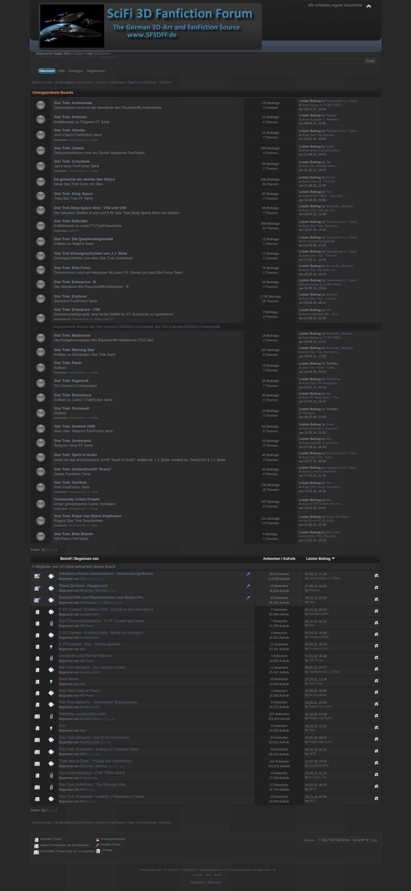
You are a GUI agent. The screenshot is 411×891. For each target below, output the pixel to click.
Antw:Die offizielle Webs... (320, 166)
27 (101, 579)
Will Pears (333, 532)
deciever (332, 294)
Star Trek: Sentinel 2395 (74, 426)
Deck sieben (69, 679)
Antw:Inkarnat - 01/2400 (318, 181)
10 (120, 766)
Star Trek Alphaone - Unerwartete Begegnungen (98, 702)
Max (329, 439)
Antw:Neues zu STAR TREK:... (323, 105)
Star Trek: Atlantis (69, 130)
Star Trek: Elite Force (72, 268)
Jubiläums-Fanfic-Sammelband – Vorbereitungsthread (106, 574)
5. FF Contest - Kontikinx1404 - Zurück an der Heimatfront (106, 610)
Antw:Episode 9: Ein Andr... (321, 443)
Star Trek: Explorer (70, 296)
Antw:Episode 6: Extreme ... (321, 428)
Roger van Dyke (337, 516)
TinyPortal (196, 882)
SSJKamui (333, 379)
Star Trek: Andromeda (73, 103)
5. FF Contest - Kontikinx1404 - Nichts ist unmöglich (101, 633)
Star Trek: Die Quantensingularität (83, 239)
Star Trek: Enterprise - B (75, 282)
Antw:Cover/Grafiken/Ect (319, 471)
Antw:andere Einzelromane (320, 150)
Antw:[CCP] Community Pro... (322, 503)
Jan (328, 162)
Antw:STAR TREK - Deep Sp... (323, 196)
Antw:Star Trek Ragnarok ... (321, 383)
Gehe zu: (309, 840)
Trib (328, 191)
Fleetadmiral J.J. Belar (341, 101)
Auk (62, 726)
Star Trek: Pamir (68, 363)
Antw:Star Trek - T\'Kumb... (320, 255)
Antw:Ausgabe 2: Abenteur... (321, 119)
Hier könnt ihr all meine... (319, 520)
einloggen (78, 53)
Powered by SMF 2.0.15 (155, 869)
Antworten (271, 559)
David (330, 146)
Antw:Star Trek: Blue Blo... (320, 536)
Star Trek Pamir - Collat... (319, 367)
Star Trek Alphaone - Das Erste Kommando (94, 737)
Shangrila (309, 413)
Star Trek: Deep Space (73, 194)
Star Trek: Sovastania (72, 441)
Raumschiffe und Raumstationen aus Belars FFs (101, 597)
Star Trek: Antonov (70, 117)
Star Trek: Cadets (69, 148)
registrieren (102, 53)
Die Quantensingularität (318, 241)
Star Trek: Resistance (72, 395)
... (53, 549)
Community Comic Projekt (77, 499)
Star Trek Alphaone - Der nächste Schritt (91, 667)
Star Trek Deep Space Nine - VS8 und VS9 (90, 208)
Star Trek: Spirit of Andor (75, 455)
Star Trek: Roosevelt (72, 408)
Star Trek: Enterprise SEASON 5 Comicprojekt (121, 326)
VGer (83, 578)
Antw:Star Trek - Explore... (320, 298)
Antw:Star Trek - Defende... (321, 226)
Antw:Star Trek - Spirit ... (319, 457)
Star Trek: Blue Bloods (73, 534)
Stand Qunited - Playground (83, 586)
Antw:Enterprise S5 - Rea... (321, 314)
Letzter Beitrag (320, 559)
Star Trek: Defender (71, 221)
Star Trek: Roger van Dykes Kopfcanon (88, 516)
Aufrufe (289, 559)
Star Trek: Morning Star (74, 350)
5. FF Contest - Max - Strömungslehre (89, 644)
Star (328, 393)
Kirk (328, 310)
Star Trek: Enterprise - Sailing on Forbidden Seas (99, 749)
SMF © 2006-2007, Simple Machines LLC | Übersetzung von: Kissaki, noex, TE (224, 869)
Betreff (66, 559)
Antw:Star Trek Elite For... (319, 270)
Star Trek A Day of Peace (79, 691)
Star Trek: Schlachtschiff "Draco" (83, 469)
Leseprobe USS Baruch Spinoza (85, 656)
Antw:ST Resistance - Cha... (321, 397)
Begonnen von (87, 559)
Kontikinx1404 (90, 614)
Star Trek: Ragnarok (71, 381)
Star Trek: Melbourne (72, 335)
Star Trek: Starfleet (70, 482)
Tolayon (331, 115)
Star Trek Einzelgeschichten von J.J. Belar (90, 253)
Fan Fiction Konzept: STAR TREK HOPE (92, 773)
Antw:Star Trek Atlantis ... (319, 135)
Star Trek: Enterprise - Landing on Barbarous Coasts (101, 797)
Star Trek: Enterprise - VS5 (77, 310)
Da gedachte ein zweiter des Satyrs (84, 179)
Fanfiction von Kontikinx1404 (82, 714)
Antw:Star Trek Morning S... (321, 352)
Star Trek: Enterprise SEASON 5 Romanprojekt (187, 326)
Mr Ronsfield (317, 695)
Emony (331, 177)
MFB (83, 754)
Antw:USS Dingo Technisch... (322, 487)
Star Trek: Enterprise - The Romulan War (92, 784)
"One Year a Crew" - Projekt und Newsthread (95, 761)
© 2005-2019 (212, 882)
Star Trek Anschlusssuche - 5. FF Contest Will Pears (101, 621)
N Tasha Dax (88, 778)
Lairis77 (74, 230)
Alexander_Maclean (339, 206)
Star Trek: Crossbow (72, 161)
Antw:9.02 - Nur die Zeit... (319, 210)
